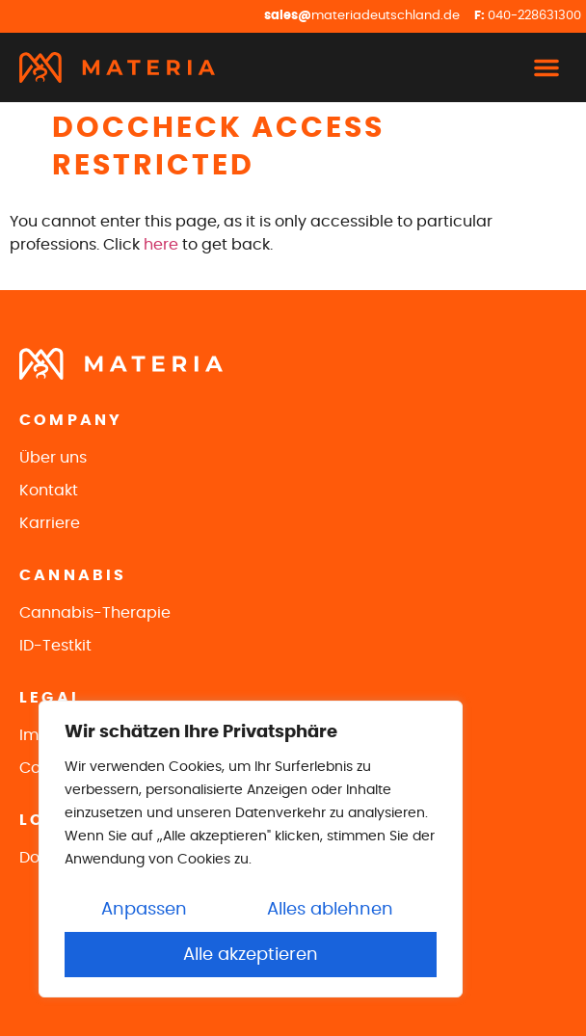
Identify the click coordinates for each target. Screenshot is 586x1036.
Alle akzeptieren (250, 955)
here (161, 244)
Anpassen (144, 909)
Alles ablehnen (330, 909)
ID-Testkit (55, 645)
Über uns (53, 457)
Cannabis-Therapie (95, 613)
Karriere (49, 523)
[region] (251, 849)
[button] (546, 67)
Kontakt (48, 490)
